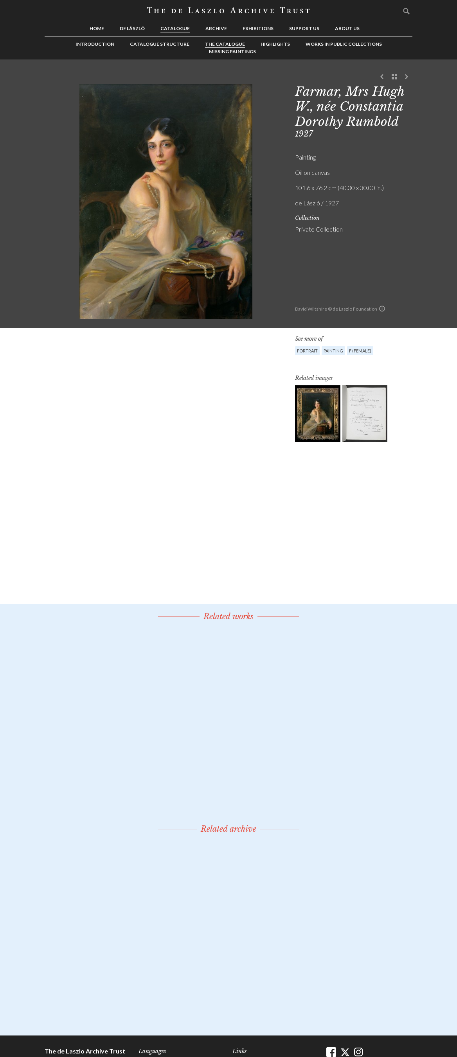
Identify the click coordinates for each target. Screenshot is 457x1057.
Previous (382, 77)
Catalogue (175, 28)
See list (394, 77)
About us (347, 28)
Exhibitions (258, 28)
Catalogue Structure (159, 44)
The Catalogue (225, 44)
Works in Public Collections (344, 44)
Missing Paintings (232, 51)
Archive (216, 28)
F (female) (360, 350)
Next (406, 77)
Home (97, 28)
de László (132, 28)
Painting (333, 350)
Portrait (307, 350)
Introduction (95, 44)
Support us (304, 28)
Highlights (275, 44)
